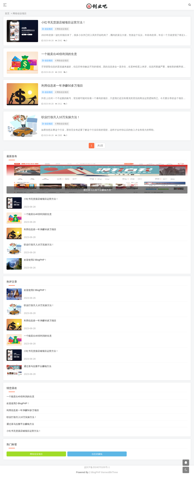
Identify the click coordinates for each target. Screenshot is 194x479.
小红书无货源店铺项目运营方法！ (63, 22)
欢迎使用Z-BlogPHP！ (35, 259)
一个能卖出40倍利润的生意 (59, 54)
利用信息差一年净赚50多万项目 (62, 85)
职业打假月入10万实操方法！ (60, 117)
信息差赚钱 (97, 454)
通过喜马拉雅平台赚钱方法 (37, 366)
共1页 (100, 145)
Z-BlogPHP (95, 472)
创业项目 (47, 29)
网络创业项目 (36, 454)
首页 (7, 13)
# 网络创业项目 (61, 29)
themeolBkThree (109, 472)
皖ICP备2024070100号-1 (97, 467)
